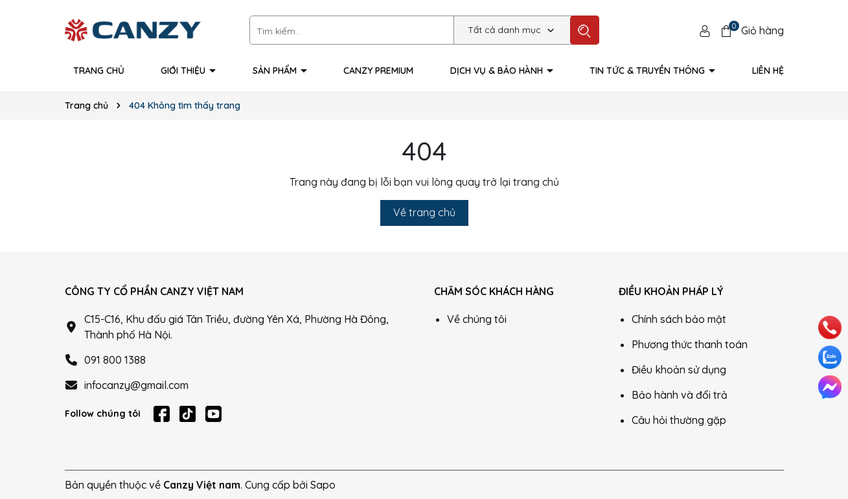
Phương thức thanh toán (690, 344)
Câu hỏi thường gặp (679, 420)
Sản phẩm (276, 70)
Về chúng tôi (477, 319)
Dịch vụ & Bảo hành (497, 70)
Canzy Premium (378, 70)
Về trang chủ (424, 212)
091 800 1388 (115, 359)
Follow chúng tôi (103, 413)
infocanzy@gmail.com (136, 385)
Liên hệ (768, 70)
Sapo (323, 484)
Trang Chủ (98, 70)
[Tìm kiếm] (584, 30)
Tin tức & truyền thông (648, 70)
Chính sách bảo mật (679, 319)
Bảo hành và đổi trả (680, 394)
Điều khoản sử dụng (679, 369)
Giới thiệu (184, 70)
